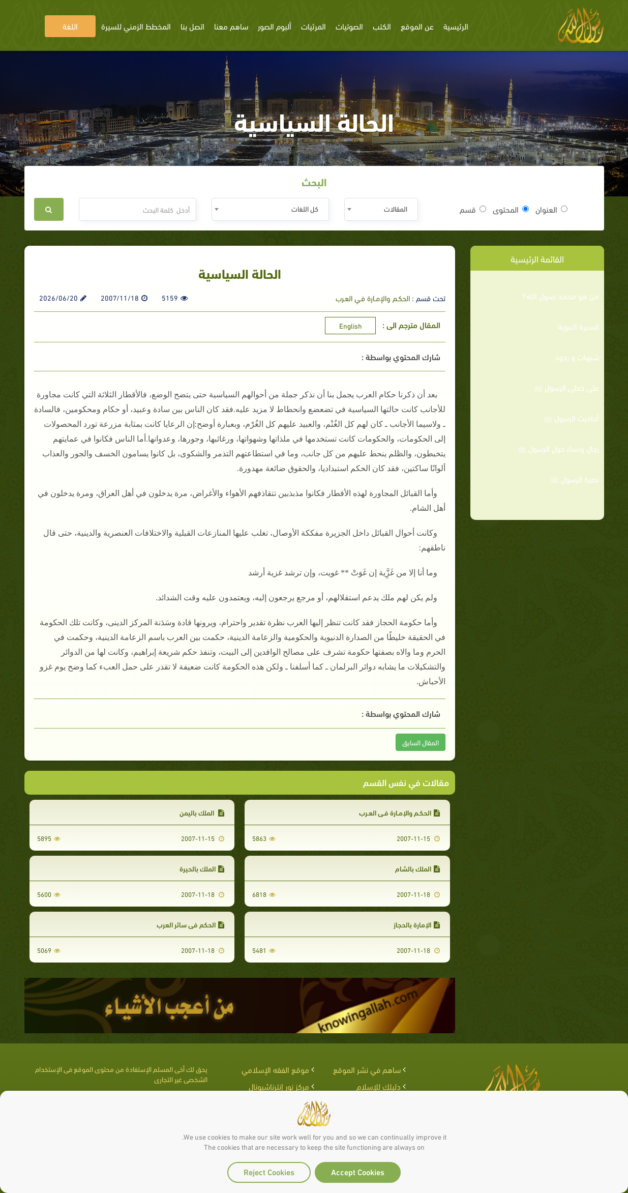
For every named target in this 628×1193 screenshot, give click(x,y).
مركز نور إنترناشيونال (279, 1086)
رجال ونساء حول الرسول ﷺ (558, 448)
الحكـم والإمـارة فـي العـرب (373, 297)
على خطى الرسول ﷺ (566, 387)
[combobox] (381, 209)
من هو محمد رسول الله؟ (560, 295)
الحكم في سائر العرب (190, 924)
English (350, 325)
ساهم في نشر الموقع (367, 1069)
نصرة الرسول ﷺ (574, 478)
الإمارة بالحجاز (417, 924)
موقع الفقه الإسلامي (275, 1069)
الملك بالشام (417, 868)
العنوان (551, 209)
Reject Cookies (269, 1171)
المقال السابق (420, 742)
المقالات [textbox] (395, 208)
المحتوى (511, 209)
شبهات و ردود (577, 356)
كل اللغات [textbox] (304, 208)
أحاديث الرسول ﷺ (571, 417)
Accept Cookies (357, 1171)
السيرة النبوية (578, 326)
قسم (473, 209)
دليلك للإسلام (378, 1086)
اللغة (70, 26)
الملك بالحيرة (202, 868)
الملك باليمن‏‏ (202, 812)
